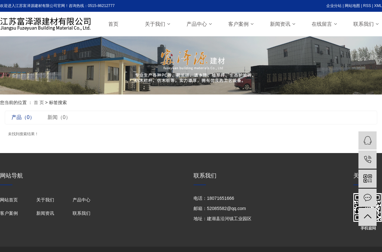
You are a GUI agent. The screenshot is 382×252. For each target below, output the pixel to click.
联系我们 (363, 24)
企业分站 (334, 6)
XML (378, 6)
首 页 (39, 102)
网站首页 (9, 199)
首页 (113, 24)
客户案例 (238, 24)
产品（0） (23, 117)
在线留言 (322, 24)
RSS (367, 6)
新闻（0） (59, 117)
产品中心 (197, 24)
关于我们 (155, 24)
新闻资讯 (280, 24)
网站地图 (352, 6)
